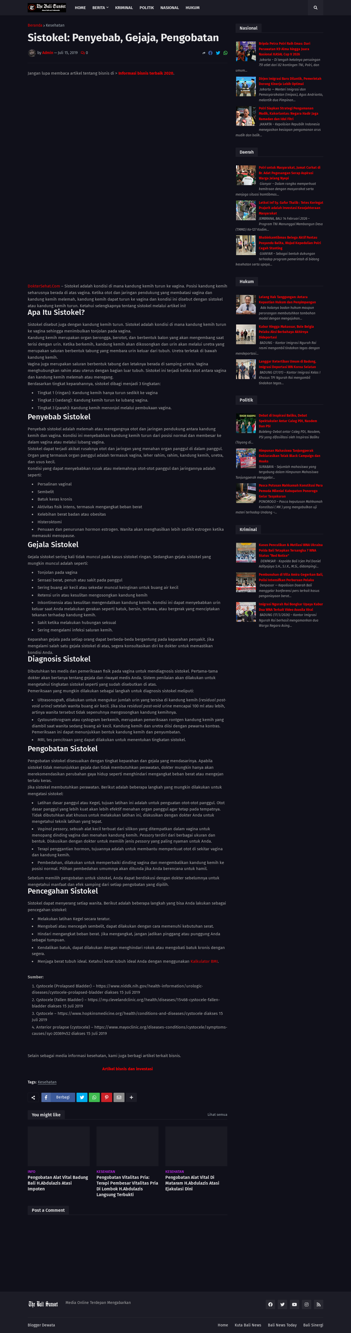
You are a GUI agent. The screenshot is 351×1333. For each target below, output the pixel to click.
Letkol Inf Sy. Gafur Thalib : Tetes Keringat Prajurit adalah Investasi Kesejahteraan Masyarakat (291, 208)
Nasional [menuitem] (169, 7)
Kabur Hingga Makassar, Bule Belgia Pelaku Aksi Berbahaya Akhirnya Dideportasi (286, 332)
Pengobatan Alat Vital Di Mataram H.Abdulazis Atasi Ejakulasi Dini (192, 1116)
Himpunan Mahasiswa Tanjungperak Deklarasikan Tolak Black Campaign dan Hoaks (289, 456)
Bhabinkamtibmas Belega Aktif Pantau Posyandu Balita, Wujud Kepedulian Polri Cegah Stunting (290, 243)
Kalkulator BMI (204, 894)
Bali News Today (282, 1325)
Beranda (35, 25)
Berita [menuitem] (98, 7)
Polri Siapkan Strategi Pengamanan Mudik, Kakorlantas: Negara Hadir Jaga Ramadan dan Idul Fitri (288, 113)
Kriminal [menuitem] (124, 7)
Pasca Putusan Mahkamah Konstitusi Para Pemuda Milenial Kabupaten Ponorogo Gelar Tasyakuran (291, 491)
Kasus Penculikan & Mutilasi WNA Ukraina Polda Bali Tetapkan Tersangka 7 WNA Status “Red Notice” (291, 550)
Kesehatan (55, 25)
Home (223, 1325)
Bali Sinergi (313, 1325)
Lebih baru (39, 1280)
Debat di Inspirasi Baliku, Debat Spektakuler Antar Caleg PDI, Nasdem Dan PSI (288, 421)
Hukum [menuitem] (193, 7)
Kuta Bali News (248, 1325)
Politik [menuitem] (147, 7)
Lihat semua (217, 1048)
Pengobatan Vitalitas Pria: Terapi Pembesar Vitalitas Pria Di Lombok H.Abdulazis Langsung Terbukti (127, 1119)
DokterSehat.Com (44, 219)
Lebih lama (215, 1280)
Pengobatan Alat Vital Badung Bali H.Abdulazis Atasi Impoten (58, 1116)
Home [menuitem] (80, 7)
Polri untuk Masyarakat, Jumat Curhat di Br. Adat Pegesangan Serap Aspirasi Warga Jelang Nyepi (289, 173)
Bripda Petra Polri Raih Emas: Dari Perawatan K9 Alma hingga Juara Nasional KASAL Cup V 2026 (284, 49)
